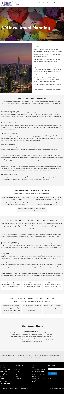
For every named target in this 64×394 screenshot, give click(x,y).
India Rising (18, 378)
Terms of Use (61, 388)
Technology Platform (4, 381)
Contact (17, 380)
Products (18, 371)
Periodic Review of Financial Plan (7, 383)
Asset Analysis (3, 373)
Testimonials (19, 373)
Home (17, 367)
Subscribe (52, 373)
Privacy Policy (51, 388)
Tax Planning (2, 378)
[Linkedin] (48, 378)
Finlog (17, 376)
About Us (18, 369)
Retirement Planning (4, 371)
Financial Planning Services (5, 367)
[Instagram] (50, 378)
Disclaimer (56, 388)
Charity (17, 374)
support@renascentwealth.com (39, 378)
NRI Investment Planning (5, 369)
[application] (30, 2)
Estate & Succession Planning (6, 380)
